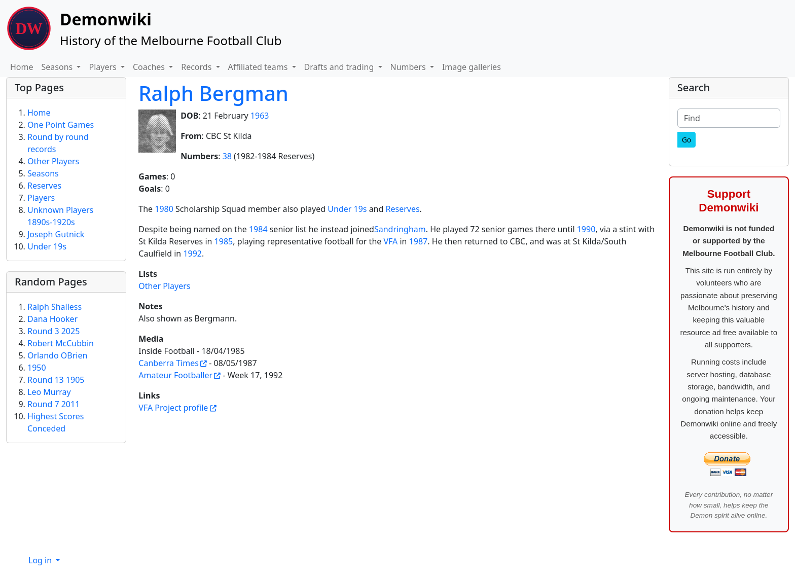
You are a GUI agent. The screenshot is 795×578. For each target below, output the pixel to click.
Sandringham (400, 229)
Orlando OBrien (57, 355)
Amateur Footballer (175, 375)
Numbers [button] (409, 67)
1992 (192, 253)
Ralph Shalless (54, 306)
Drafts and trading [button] (340, 67)
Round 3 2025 (53, 331)
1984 (258, 229)
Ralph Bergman (213, 93)
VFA (390, 241)
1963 (259, 115)
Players (41, 197)
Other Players (164, 286)
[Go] (686, 140)
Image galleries (471, 67)
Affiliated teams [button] (259, 67)
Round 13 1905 (55, 379)
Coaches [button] (150, 67)
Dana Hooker (52, 318)
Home (21, 67)
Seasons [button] (58, 67)
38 (227, 156)
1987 (418, 241)
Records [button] (197, 67)
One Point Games (60, 124)
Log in (41, 560)
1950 (36, 367)
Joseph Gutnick (55, 234)
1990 (586, 229)
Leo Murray (49, 392)
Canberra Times (168, 363)
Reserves (403, 208)
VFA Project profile (173, 407)
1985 (223, 241)
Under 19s (347, 208)
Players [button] (103, 67)
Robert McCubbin (60, 343)
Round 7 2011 (53, 404)
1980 (164, 208)
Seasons (43, 173)
